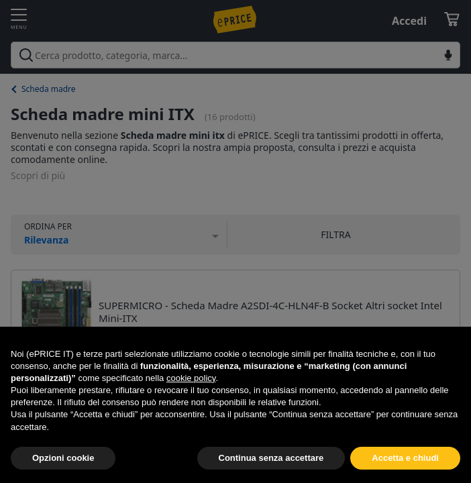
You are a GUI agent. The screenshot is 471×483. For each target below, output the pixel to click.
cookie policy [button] (190, 378)
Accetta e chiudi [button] (405, 458)
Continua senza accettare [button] (271, 458)
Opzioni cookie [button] (63, 458)
